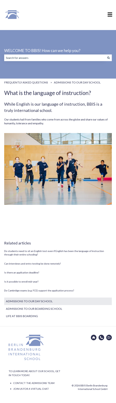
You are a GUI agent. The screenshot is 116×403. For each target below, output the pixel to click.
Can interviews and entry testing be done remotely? (32, 263)
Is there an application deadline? (21, 272)
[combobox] (54, 57)
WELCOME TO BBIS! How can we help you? (42, 50)
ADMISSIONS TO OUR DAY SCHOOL (77, 82)
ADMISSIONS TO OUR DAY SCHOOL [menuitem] (29, 301)
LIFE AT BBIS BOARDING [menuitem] (22, 316)
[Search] (108, 57)
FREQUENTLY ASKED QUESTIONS (26, 82)
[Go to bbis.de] (93, 337)
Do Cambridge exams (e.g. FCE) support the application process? (39, 290)
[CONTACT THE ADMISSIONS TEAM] (101, 337)
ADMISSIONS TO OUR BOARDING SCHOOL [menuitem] (34, 308)
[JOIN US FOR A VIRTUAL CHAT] (109, 337)
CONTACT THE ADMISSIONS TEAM (33, 383)
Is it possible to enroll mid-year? (21, 281)
